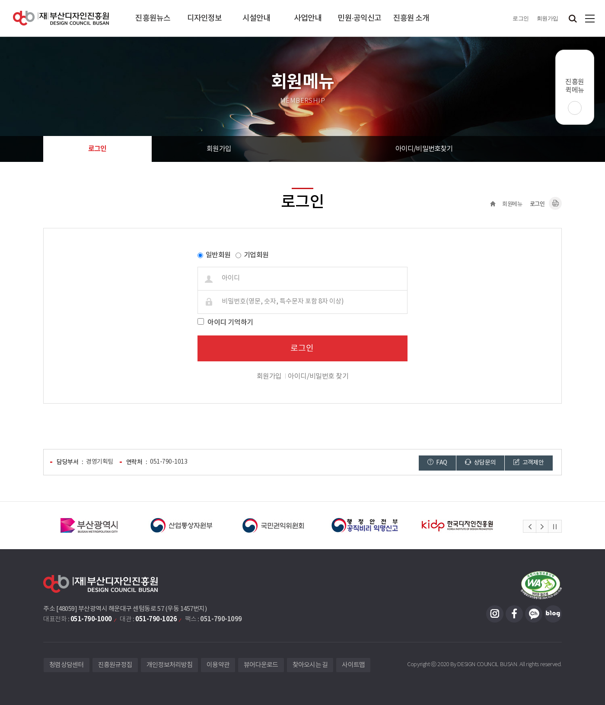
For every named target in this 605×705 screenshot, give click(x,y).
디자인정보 (204, 18)
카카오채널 (533, 614)
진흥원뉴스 (152, 18)
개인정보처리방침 (169, 665)
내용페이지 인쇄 (555, 203)
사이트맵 (590, 18)
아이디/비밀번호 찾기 (318, 376)
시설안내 (256, 18)
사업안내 (308, 18)
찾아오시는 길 (310, 665)
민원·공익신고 (359, 18)
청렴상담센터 (66, 665)
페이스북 (514, 614)
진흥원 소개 (411, 18)
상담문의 (480, 462)
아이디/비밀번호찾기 (424, 149)
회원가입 (547, 18)
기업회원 (256, 255)
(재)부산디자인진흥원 (61, 18)
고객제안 (528, 462)
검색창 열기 (572, 18)
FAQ (437, 462)
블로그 (553, 614)
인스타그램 (494, 614)
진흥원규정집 (115, 665)
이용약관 (218, 665)
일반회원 (218, 255)
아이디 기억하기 (230, 322)
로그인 (521, 18)
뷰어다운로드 (261, 665)
